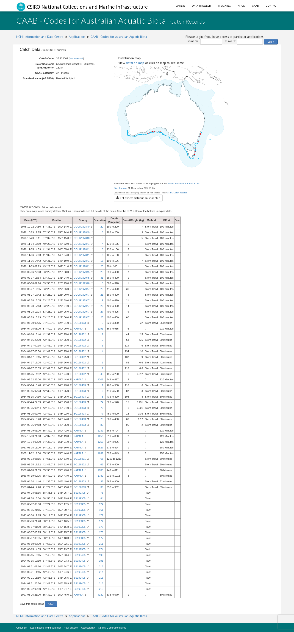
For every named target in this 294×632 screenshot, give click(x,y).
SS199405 (79, 555)
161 (101, 509)
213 (101, 566)
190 (101, 555)
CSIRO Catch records (177, 192)
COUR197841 (81, 243)
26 (101, 306)
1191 (100, 328)
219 (101, 589)
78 (101, 419)
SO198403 (80, 385)
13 (101, 260)
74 (101, 402)
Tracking (224, 5)
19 (101, 238)
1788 (100, 470)
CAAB (255, 5)
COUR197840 (81, 226)
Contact (272, 5)
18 (101, 232)
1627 (100, 447)
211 (101, 543)
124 (101, 504)
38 (101, 481)
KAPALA (78, 328)
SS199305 (79, 492)
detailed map (135, 63)
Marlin (180, 5)
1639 (100, 453)
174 (101, 521)
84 (101, 498)
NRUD (241, 5)
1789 (100, 475)
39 (101, 487)
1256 (100, 436)
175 (101, 526)
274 (101, 549)
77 (101, 413)
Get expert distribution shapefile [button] (138, 198)
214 (101, 572)
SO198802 (80, 464)
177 (101, 538)
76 (101, 408)
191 (101, 560)
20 (101, 226)
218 (101, 583)
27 (101, 311)
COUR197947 (81, 289)
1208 (100, 379)
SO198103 (80, 322)
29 (101, 272)
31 (101, 277)
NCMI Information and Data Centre (40, 37)
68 (101, 458)
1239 (100, 430)
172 (101, 515)
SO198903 (80, 481)
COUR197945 (81, 272)
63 (101, 464)
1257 (100, 441)
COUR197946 (81, 283)
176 (101, 532)
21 (101, 294)
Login (270, 41)
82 (101, 424)
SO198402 (80, 334)
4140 (100, 594)
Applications (77, 37)
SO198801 (80, 458)
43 (101, 374)
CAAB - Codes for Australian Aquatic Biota (119, 37)
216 (101, 577)
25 (101, 317)
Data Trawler (201, 5)
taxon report (76, 58)
